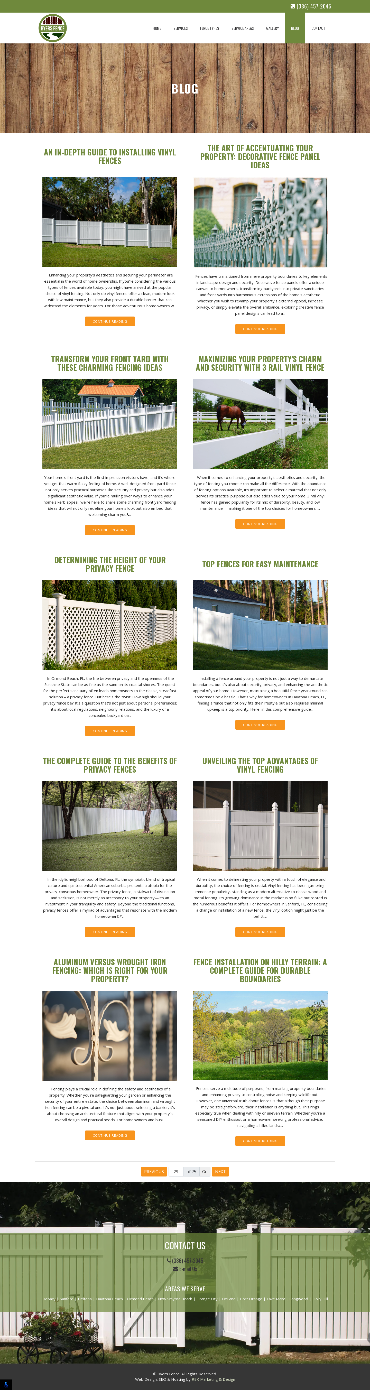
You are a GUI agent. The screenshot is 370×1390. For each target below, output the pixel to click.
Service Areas (243, 28)
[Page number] (176, 1171)
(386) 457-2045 (311, 6)
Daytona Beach (109, 1298)
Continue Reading (110, 321)
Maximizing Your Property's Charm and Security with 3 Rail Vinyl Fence (260, 363)
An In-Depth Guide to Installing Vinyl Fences (110, 156)
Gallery (272, 28)
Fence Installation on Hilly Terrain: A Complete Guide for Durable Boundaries (260, 970)
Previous (154, 1171)
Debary (48, 1298)
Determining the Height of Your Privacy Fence (110, 563)
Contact (318, 28)
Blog (295, 28)
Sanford (66, 1298)
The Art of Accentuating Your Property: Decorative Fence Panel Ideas (260, 156)
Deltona (85, 1298)
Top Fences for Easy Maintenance (260, 564)
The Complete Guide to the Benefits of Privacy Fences (110, 764)
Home (157, 28)
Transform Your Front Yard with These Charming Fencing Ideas (110, 363)
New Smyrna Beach (175, 1298)
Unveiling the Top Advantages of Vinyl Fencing (260, 764)
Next (220, 1171)
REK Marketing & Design (213, 1379)
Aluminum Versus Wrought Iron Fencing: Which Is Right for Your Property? (110, 970)
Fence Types (209, 28)
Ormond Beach (140, 1298)
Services (180, 28)
